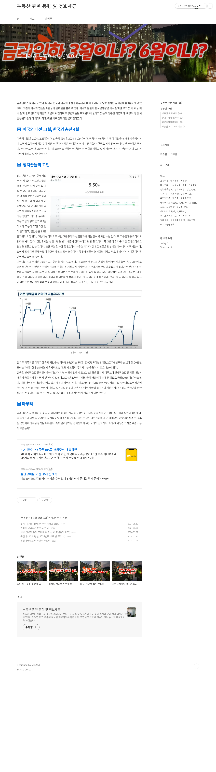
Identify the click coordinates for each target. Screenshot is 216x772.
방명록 (48, 19)
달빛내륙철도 (166, 290)
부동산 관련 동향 (38, 565)
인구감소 (181, 312)
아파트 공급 (190, 303)
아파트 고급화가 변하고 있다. (34, 575)
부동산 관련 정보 (171, 204)
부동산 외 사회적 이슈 (173, 227)
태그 (32, 19)
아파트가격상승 (190, 286)
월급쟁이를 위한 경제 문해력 (38, 521)
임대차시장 (179, 290)
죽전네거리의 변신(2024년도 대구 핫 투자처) (42, 583)
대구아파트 (165, 286)
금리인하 (191, 321)
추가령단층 (165, 299)
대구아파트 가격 (177, 321)
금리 (162, 308)
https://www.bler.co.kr (33, 516)
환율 (181, 303)
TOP (196, 713)
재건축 (175, 299)
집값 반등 (191, 290)
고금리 (177, 317)
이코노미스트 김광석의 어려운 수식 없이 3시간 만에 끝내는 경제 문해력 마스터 (65, 526)
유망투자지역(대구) (172, 223)
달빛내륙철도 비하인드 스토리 (35, 587)
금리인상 (174, 281)
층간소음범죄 (166, 317)
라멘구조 (187, 295)
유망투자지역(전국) (172, 218)
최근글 (163, 255)
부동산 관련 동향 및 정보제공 (46, 6)
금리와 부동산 (174, 295)
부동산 (24, 565)
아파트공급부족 (167, 325)
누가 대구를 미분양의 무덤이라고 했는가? (41, 571)
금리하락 (170, 308)
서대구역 (176, 286)
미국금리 (187, 317)
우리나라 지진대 (167, 312)
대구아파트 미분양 (168, 303)
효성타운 (164, 281)
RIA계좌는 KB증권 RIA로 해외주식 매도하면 (48, 497)
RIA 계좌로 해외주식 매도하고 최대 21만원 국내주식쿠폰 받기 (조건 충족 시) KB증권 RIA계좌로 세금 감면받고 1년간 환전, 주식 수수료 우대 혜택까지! (68, 503)
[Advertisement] (79, 459)
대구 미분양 (182, 308)
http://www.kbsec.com (33, 491)
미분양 (184, 281)
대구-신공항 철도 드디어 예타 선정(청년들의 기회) (45, 579)
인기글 (173, 255)
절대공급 (164, 321)
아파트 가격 (186, 299)
